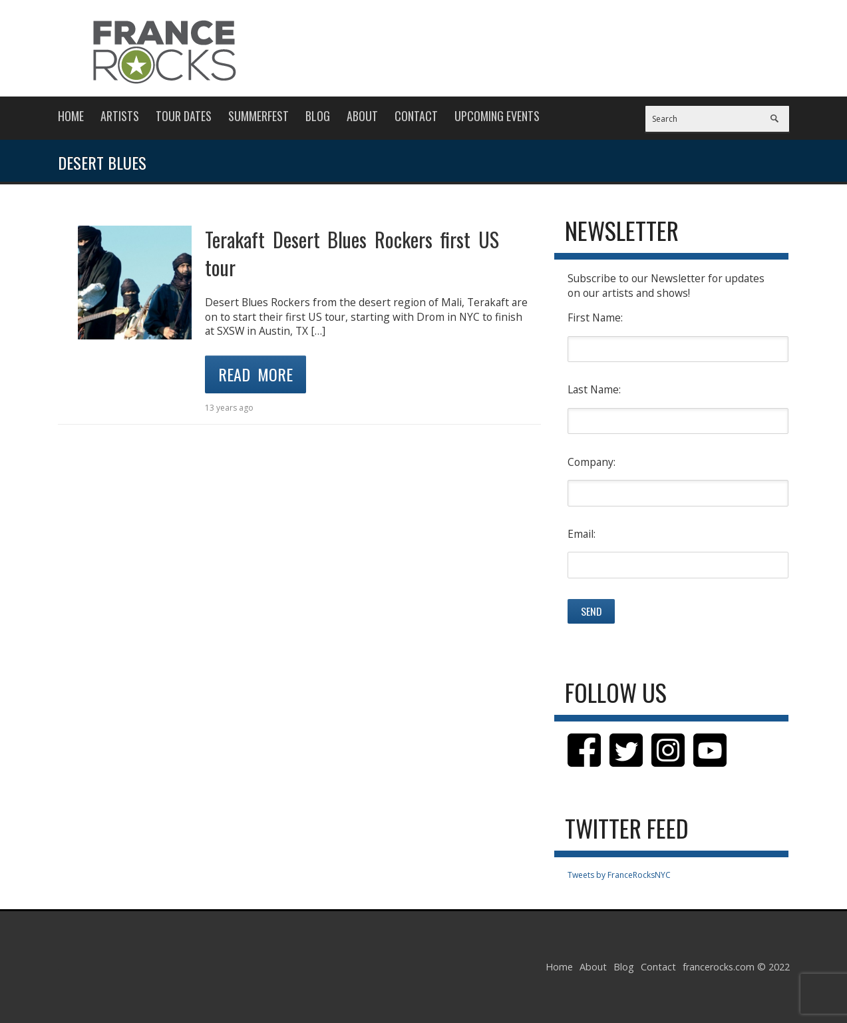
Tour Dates (184, 115)
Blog (317, 115)
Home (71, 115)
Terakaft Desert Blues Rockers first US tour (352, 253)
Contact (416, 115)
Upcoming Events (497, 115)
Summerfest (258, 115)
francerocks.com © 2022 (736, 966)
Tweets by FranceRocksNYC (619, 875)
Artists (119, 115)
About (362, 115)
